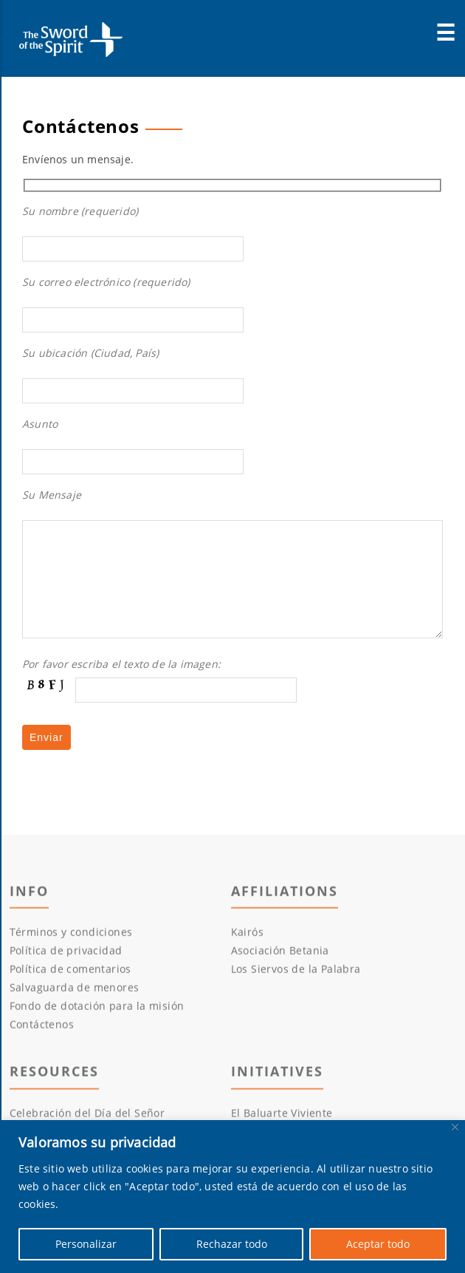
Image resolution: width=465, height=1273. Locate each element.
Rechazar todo (231, 1244)
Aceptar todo (378, 1244)
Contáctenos (42, 1051)
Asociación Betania (280, 977)
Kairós (247, 959)
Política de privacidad (66, 977)
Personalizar (86, 1244)
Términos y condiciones (71, 959)
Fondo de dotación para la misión (97, 1032)
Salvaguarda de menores (75, 1014)
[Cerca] (455, 1127)
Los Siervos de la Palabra (296, 996)
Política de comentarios (70, 996)
